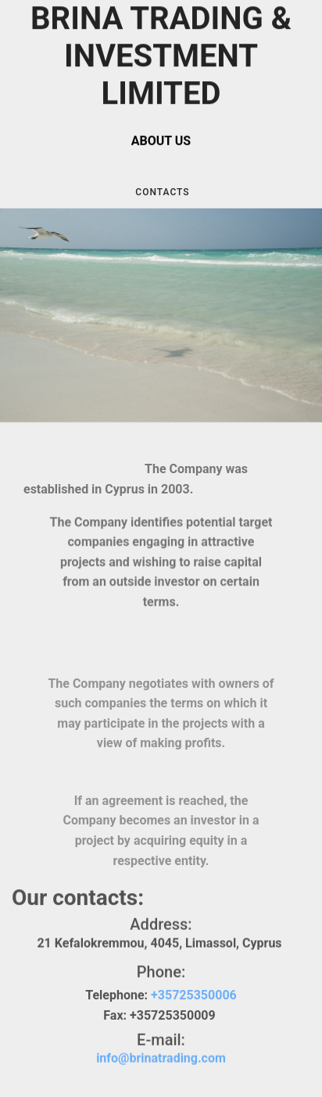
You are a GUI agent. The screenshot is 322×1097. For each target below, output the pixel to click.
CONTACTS (160, 192)
